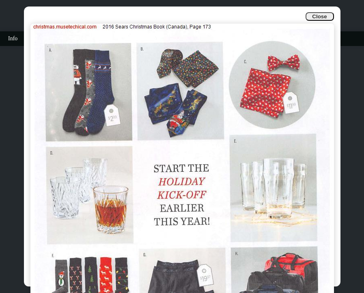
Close (319, 16)
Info (12, 38)
